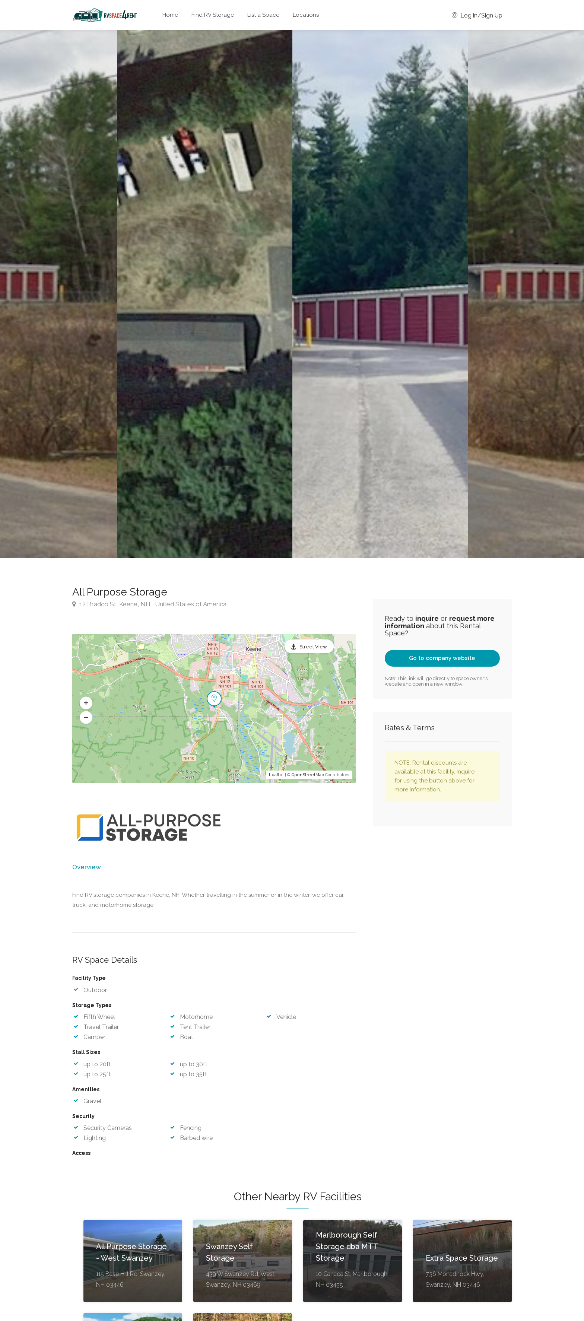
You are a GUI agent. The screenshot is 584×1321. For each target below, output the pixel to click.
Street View (313, 647)
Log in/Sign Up (477, 15)
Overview (86, 867)
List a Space (263, 15)
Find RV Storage (212, 15)
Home (170, 15)
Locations (306, 15)
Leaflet (276, 774)
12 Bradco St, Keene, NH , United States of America (149, 604)
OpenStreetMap (308, 774)
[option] (380, 294)
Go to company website (442, 658)
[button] (86, 702)
